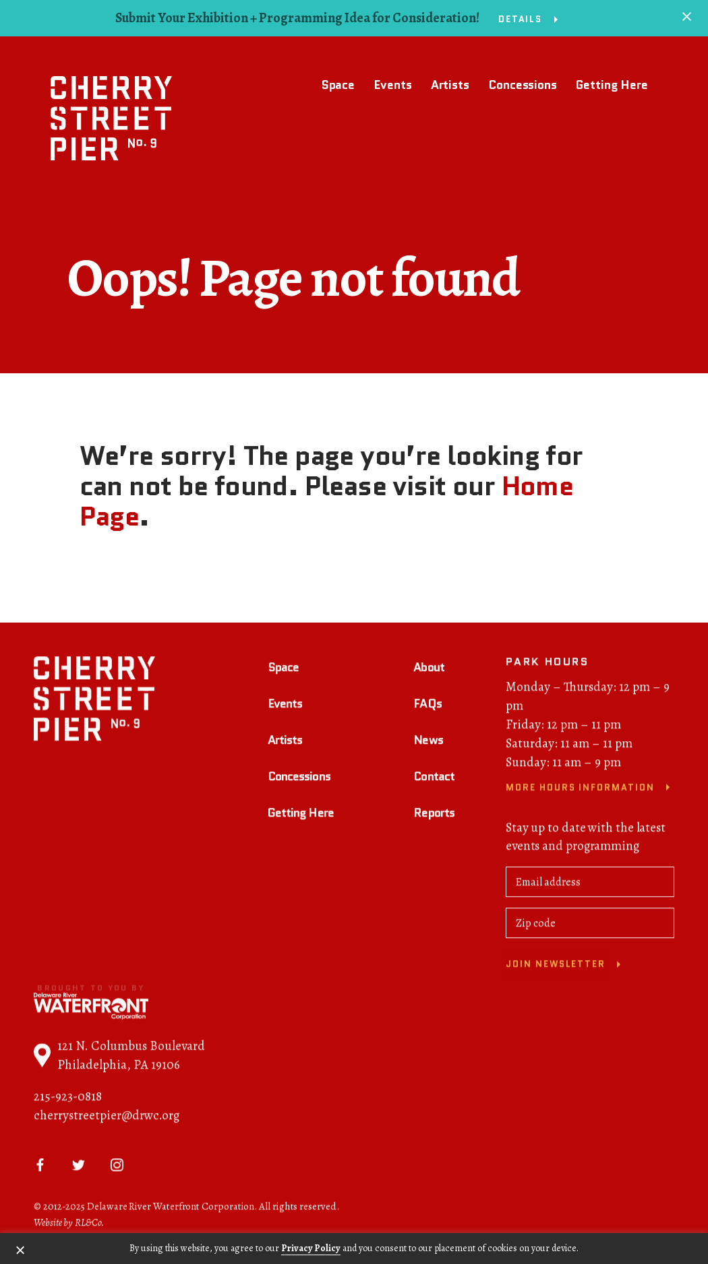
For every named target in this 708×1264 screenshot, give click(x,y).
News (427, 742)
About (428, 669)
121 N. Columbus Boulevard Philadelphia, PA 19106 (119, 1057)
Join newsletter (556, 965)
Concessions (522, 85)
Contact (433, 778)
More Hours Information (580, 789)
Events (392, 85)
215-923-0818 (68, 1098)
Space (338, 85)
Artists (450, 85)
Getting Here (612, 85)
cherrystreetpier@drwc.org (106, 1117)
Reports (433, 814)
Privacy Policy (311, 1248)
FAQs (427, 705)
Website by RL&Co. (69, 1224)
